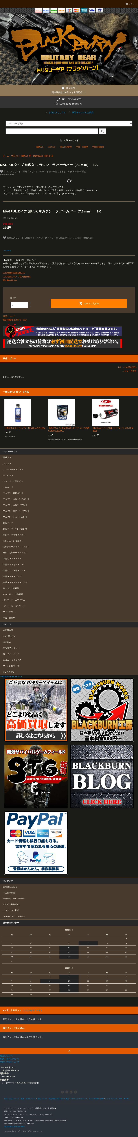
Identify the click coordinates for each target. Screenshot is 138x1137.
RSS (120, 1099)
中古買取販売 (9, 893)
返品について (9, 316)
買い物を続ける (10, 280)
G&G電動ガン (9, 636)
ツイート (7, 250)
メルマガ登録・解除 (96, 1099)
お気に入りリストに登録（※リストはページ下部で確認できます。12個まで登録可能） (43, 171)
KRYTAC (7, 642)
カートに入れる (89, 303)
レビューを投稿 (129, 371)
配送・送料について (28, 1099)
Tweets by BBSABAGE (11, 676)
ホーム (6, 156)
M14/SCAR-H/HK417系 (43, 156)
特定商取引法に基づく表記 (15, 320)
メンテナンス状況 (11, 910)
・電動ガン (39, 147)
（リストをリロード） (32, 1010)
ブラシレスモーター (12, 666)
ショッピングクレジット (14, 916)
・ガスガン (51, 147)
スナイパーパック (11, 654)
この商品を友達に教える (14, 273)
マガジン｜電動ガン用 (21, 156)
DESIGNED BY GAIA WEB (14, 1127)
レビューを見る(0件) (127, 367)
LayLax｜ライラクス (12, 660)
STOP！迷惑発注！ (11, 904)
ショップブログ (111, 1099)
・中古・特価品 (81, 147)
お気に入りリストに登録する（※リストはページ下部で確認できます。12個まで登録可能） (49, 237)
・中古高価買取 (97, 147)
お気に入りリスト (55, 112)
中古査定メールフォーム (14, 898)
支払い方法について (11, 1099)
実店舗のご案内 (10, 887)
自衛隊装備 (8, 630)
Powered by (23, 1131)
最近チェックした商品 (81, 112)
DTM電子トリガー (11, 648)
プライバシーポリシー (78, 1099)
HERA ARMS (8, 672)
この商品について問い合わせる (17, 276)
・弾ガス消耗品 (65, 147)
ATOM (126, 1099)
